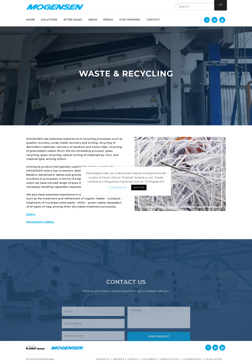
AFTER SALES (72, 19)
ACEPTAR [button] (138, 187)
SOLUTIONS (49, 19)
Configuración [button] (117, 187)
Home (30, 19)
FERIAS (108, 19)
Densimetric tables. (40, 222)
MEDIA (92, 19)
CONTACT (153, 19)
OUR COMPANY (129, 19)
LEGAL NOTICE (214, 359)
